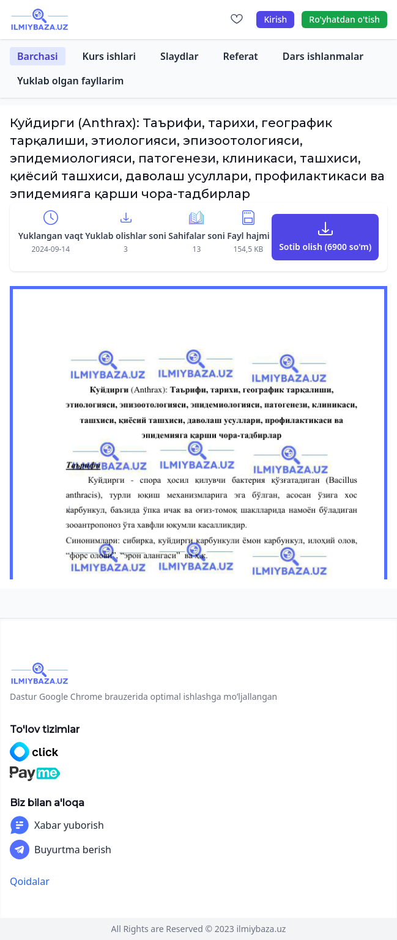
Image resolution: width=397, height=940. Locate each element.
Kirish (275, 19)
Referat (240, 56)
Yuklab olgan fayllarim (70, 80)
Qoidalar (30, 881)
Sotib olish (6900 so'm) (325, 246)
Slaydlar (179, 56)
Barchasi (37, 56)
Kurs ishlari (109, 56)
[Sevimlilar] (236, 19)
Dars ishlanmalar (323, 56)
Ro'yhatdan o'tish (344, 19)
